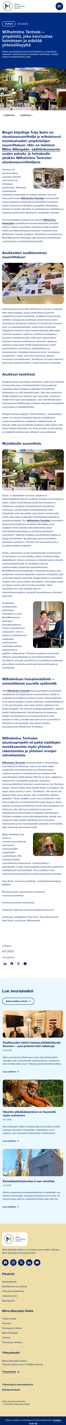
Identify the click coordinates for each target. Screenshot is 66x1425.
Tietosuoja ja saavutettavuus (17, 1384)
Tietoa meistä (9, 1319)
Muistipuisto (8, 1301)
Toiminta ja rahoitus (12, 1342)
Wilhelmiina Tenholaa (38, 520)
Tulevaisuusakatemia (13, 1291)
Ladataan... (10, 115)
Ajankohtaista (9, 1282)
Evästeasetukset (11, 1390)
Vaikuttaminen (9, 1296)
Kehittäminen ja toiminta (14, 1286)
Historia (6, 1337)
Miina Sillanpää (10, 1333)
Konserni (6, 1323)
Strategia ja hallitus (12, 1328)
